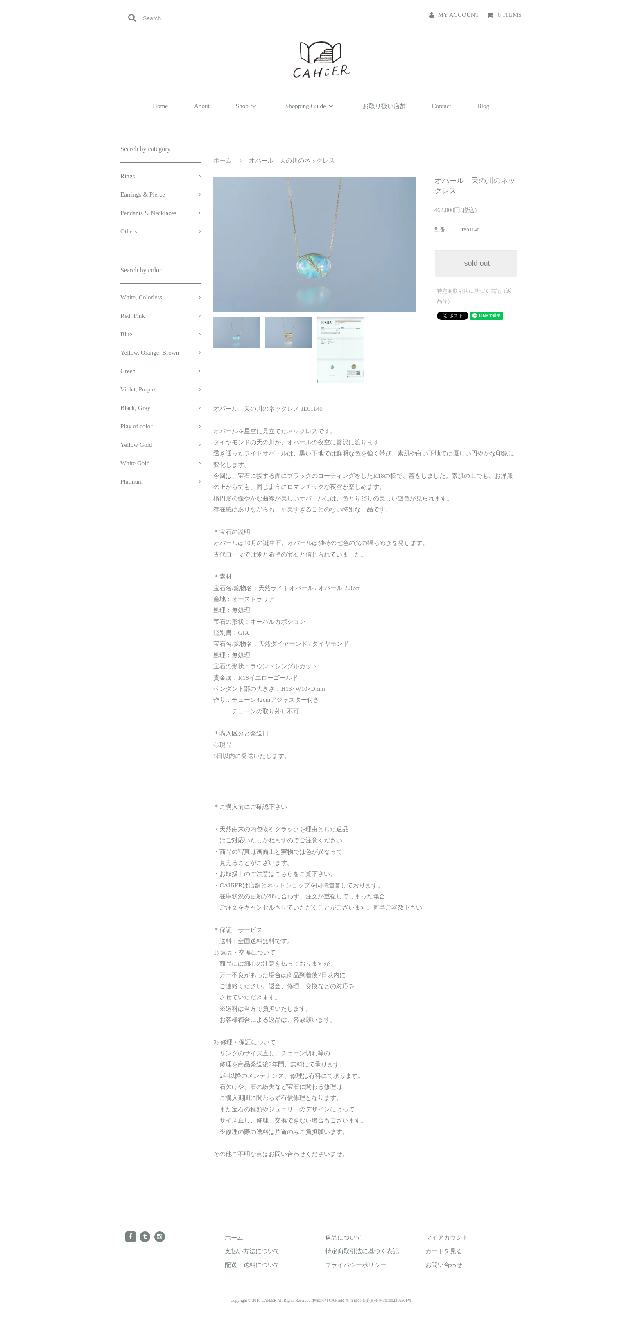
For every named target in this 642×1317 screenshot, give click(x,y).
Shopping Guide (311, 105)
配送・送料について (252, 1264)
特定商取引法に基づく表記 (362, 1250)
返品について (343, 1237)
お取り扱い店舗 (384, 105)
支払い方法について (252, 1250)
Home (160, 105)
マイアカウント (446, 1237)
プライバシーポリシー (356, 1264)
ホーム (222, 160)
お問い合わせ (443, 1264)
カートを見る (443, 1250)
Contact (441, 105)
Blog (483, 105)
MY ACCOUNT (458, 14)
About (202, 105)
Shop (247, 105)
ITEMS (509, 14)
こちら (284, 873)
